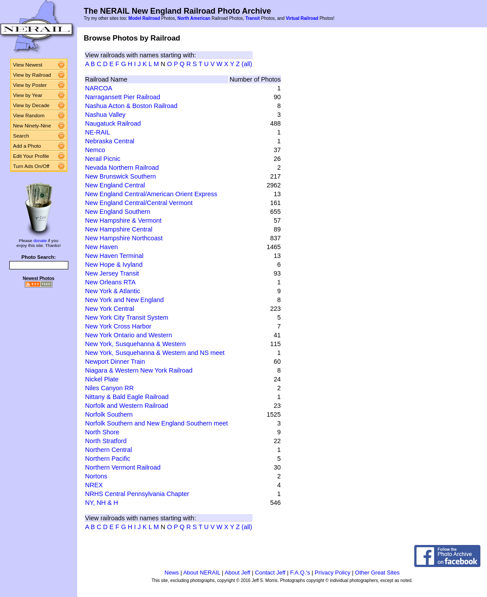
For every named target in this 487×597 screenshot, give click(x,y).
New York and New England (124, 299)
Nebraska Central (109, 141)
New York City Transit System (126, 317)
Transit (252, 18)
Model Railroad (144, 18)
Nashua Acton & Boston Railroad (131, 105)
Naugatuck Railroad (113, 123)
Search (21, 135)
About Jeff (237, 572)
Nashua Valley (105, 114)
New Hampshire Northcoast (124, 238)
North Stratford (105, 440)
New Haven (101, 246)
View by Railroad (32, 75)
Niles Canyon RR (109, 388)
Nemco (95, 149)
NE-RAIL (97, 132)
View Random (29, 115)
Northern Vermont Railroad (122, 467)
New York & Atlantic (112, 291)
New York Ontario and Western (128, 335)
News (171, 572)
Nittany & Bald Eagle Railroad (127, 396)
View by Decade (31, 105)
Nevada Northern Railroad (122, 167)
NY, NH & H (101, 502)
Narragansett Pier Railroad (122, 97)
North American (193, 18)
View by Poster (30, 85)
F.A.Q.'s (300, 572)
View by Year (27, 95)
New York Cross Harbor (118, 326)
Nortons (96, 476)
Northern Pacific (107, 458)
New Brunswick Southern (120, 176)
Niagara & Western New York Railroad (139, 370)
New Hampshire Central (118, 229)
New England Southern (117, 211)
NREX (94, 485)
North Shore (102, 432)
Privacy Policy (332, 572)
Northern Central (108, 449)
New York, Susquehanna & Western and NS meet (155, 352)
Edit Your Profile (31, 156)
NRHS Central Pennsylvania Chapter (137, 493)
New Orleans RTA (110, 282)
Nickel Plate (102, 379)
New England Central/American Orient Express (151, 194)
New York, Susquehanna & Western (135, 343)
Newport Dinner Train (115, 361)
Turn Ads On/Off (31, 166)
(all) (247, 63)
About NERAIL (201, 572)
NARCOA (98, 88)
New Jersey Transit (112, 273)
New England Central (115, 185)
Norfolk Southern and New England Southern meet (156, 423)
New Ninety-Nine (32, 125)
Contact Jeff (270, 572)
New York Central (109, 308)
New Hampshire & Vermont (123, 220)
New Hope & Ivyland (113, 264)
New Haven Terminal (114, 255)
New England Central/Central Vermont (139, 202)
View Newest (27, 64)
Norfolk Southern (109, 414)
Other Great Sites (377, 572)
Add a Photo (27, 146)
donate (40, 240)
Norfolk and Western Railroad (126, 405)
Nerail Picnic (102, 158)
